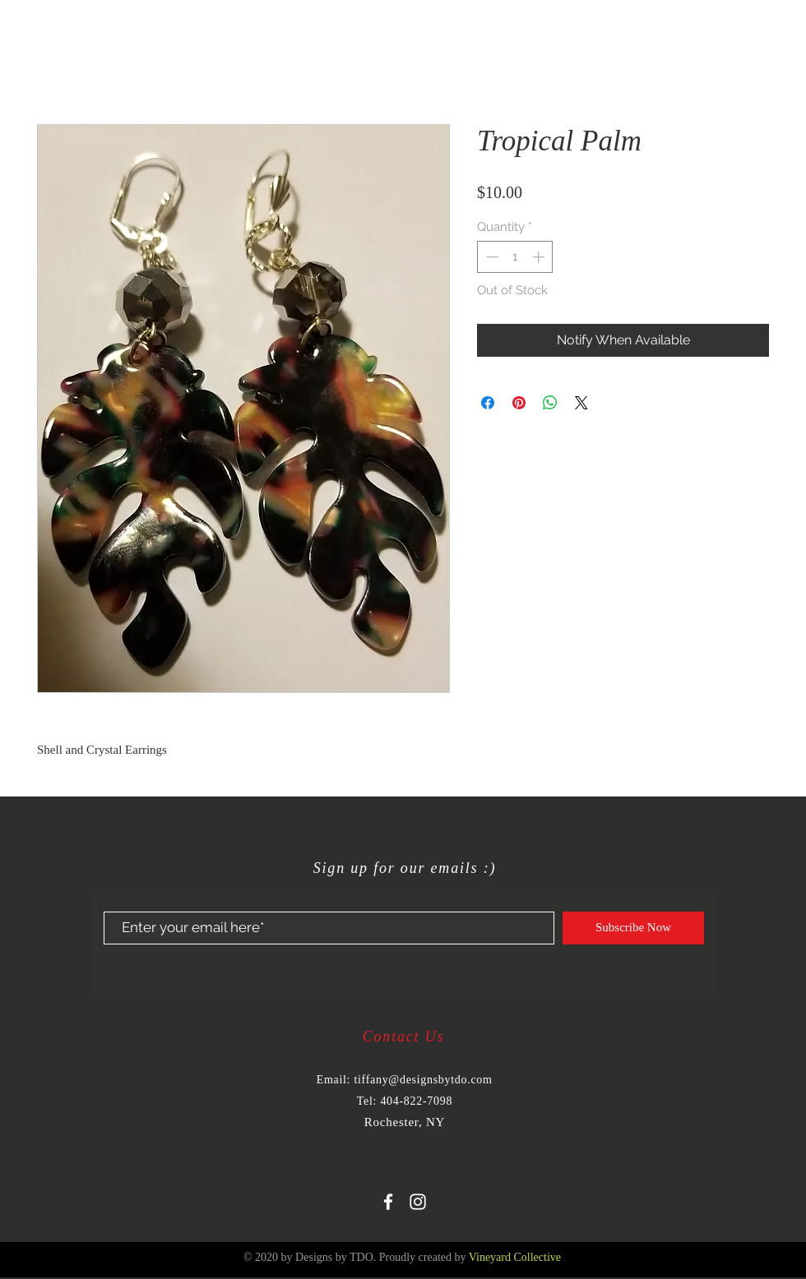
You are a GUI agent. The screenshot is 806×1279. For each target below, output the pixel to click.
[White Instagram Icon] (417, 1201)
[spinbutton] (515, 257)
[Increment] (540, 257)
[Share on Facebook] (488, 403)
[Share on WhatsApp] (550, 403)
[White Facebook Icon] (388, 1201)
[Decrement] (490, 257)
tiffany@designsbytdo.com (423, 1080)
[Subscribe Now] (633, 928)
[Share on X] (581, 403)
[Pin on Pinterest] (519, 403)
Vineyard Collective (515, 1257)
